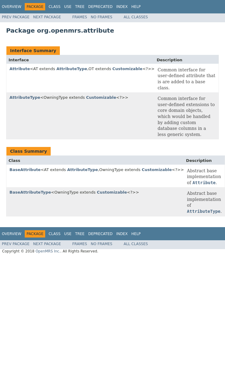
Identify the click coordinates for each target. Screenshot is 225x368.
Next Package (47, 17)
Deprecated (100, 7)
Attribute (19, 68)
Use (67, 7)
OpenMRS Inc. (47, 251)
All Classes (136, 17)
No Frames (101, 17)
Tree (80, 7)
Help (136, 7)
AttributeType (71, 68)
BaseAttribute (25, 169)
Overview (11, 7)
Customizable (127, 68)
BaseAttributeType (30, 192)
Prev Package (16, 17)
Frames (79, 17)
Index (122, 7)
